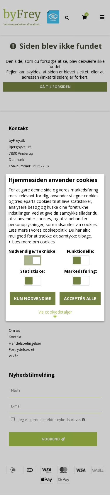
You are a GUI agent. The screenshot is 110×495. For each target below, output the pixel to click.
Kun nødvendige (32, 298)
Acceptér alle (80, 298)
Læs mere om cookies (32, 242)
